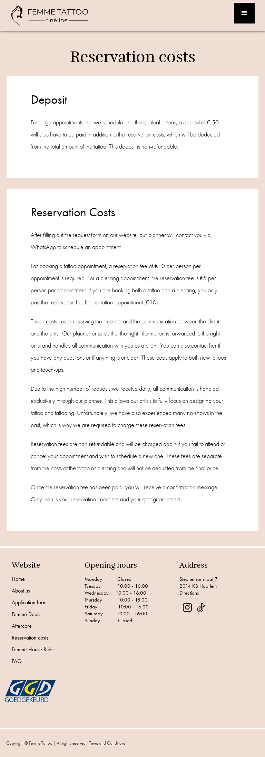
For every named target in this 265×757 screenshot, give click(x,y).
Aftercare (22, 626)
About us (21, 590)
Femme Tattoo (40, 743)
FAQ (17, 661)
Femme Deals (26, 614)
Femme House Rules (33, 649)
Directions (189, 592)
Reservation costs (30, 637)
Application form (29, 602)
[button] (244, 13)
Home (18, 579)
